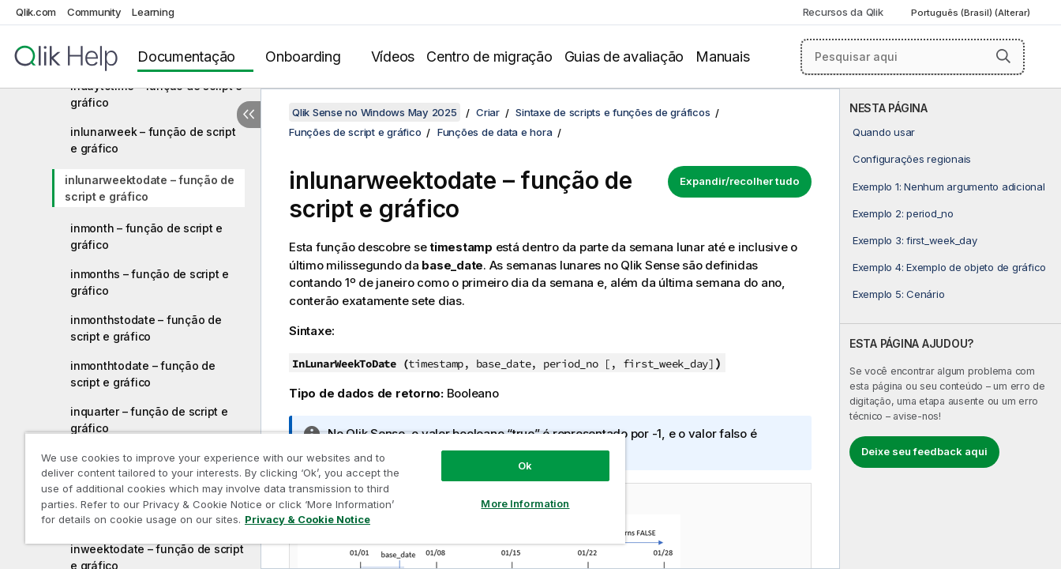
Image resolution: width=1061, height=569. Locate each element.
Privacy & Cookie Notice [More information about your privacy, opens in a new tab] (307, 519)
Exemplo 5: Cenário (899, 294)
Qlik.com (36, 12)
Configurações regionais (912, 159)
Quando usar (884, 132)
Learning (153, 12)
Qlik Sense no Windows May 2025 (374, 112)
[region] (325, 488)
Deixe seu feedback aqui (924, 451)
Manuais (722, 56)
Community (94, 12)
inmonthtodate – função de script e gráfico (143, 374)
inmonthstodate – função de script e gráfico (146, 328)
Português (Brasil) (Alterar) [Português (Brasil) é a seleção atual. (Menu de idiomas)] (972, 12)
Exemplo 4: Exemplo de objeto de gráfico (949, 267)
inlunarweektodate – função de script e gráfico (149, 188)
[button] (1003, 56)
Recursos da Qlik (843, 12)
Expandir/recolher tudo (740, 181)
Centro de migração (489, 56)
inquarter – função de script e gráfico (149, 420)
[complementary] (950, 329)
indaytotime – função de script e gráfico (156, 94)
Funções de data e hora (495, 132)
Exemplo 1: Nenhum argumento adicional (949, 186)
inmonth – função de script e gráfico (146, 236)
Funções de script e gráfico (355, 132)
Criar (488, 112)
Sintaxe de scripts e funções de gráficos (613, 112)
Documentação (186, 56)
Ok (525, 465)
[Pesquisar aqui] (912, 56)
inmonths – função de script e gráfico (149, 282)
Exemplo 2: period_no (903, 213)
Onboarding (303, 56)
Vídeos (393, 56)
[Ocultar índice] (249, 114)
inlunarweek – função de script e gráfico (153, 140)
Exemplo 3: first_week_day (915, 240)
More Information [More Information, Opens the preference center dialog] (525, 503)
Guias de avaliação (624, 56)
